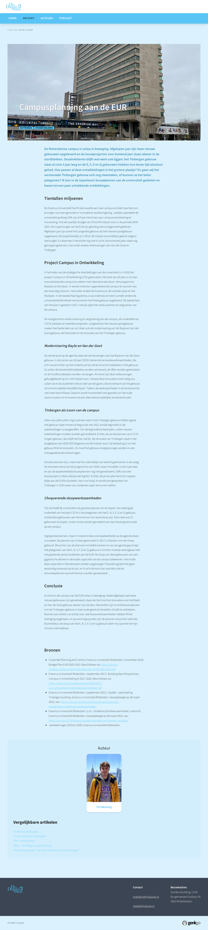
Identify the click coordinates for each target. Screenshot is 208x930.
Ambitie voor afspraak (25, 832)
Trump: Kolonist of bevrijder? (29, 836)
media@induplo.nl (144, 906)
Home (21, 29)
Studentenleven (44, 127)
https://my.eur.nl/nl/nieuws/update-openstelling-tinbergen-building (88, 721)
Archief (29, 29)
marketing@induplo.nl (146, 897)
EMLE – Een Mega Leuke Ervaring (32, 846)
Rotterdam (26, 127)
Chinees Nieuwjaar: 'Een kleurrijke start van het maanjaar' (46, 850)
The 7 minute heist (24, 841)
